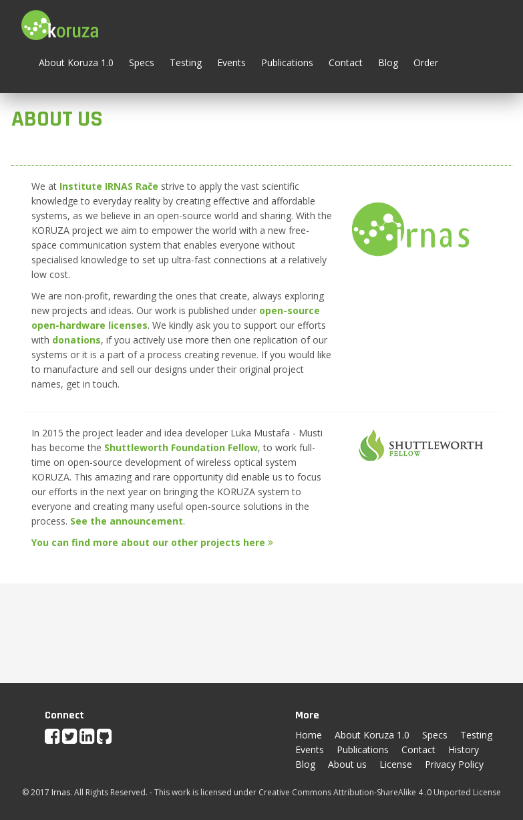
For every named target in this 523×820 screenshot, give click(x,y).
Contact (346, 62)
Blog (388, 62)
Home (308, 734)
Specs (141, 62)
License (395, 764)
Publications (287, 62)
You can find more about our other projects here (152, 542)
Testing (186, 62)
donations (76, 339)
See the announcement (126, 521)
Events (231, 62)
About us (347, 764)
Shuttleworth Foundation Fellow (181, 447)
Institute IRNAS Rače (108, 186)
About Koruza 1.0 (76, 62)
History (463, 749)
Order (425, 62)
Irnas (60, 792)
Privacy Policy (454, 764)
